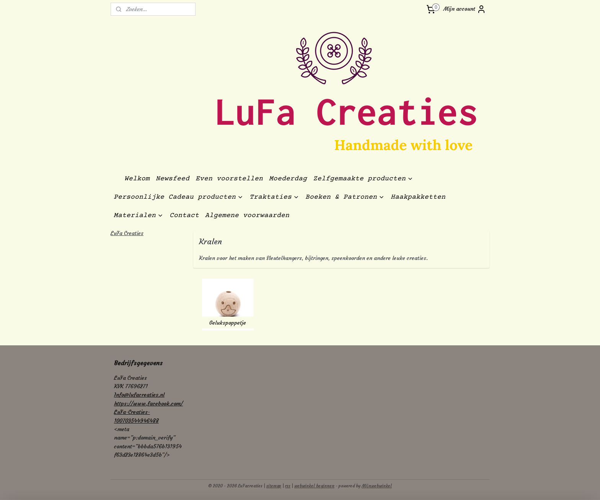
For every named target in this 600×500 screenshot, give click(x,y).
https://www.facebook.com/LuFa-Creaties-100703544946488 (148, 412)
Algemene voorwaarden (247, 215)
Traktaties (274, 197)
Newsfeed (172, 179)
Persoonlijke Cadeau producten (178, 197)
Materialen (138, 215)
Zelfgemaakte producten (363, 179)
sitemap (273, 486)
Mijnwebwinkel (377, 486)
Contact (184, 215)
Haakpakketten (418, 197)
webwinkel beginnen (314, 486)
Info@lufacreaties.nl (139, 394)
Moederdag (288, 179)
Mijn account (464, 9)
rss (287, 486)
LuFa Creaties (127, 233)
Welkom (137, 179)
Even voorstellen (229, 179)
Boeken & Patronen (345, 197)
